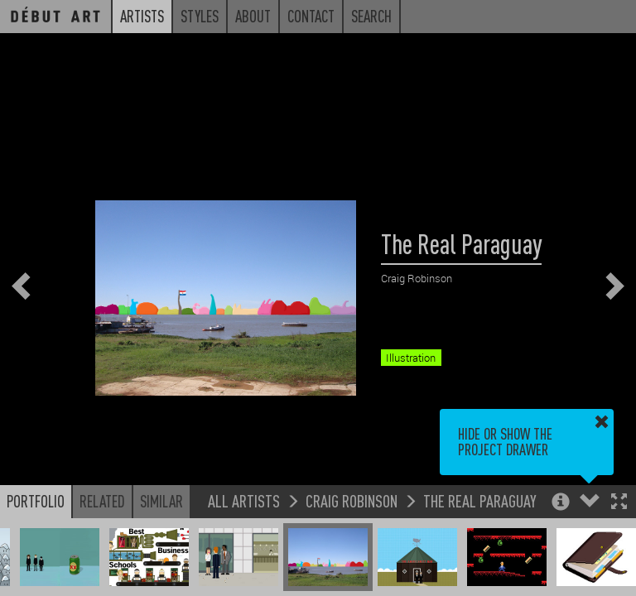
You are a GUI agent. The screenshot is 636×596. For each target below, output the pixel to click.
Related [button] (102, 501)
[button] (619, 503)
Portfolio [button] (36, 501)
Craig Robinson (352, 500)
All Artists (244, 500)
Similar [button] (161, 501)
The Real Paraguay (480, 500)
